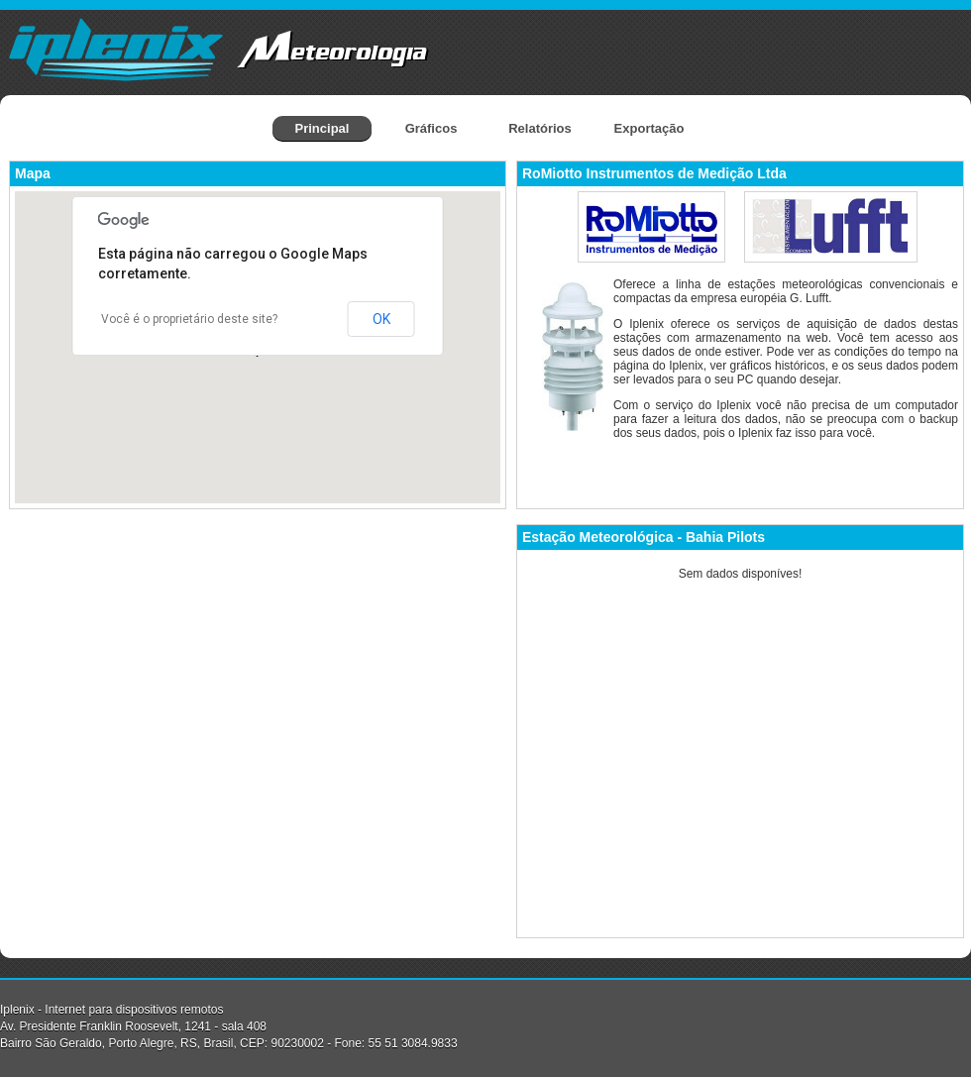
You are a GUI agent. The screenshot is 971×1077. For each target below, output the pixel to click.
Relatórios (540, 128)
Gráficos (431, 128)
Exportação (649, 128)
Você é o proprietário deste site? (189, 319)
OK (381, 319)
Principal (322, 128)
